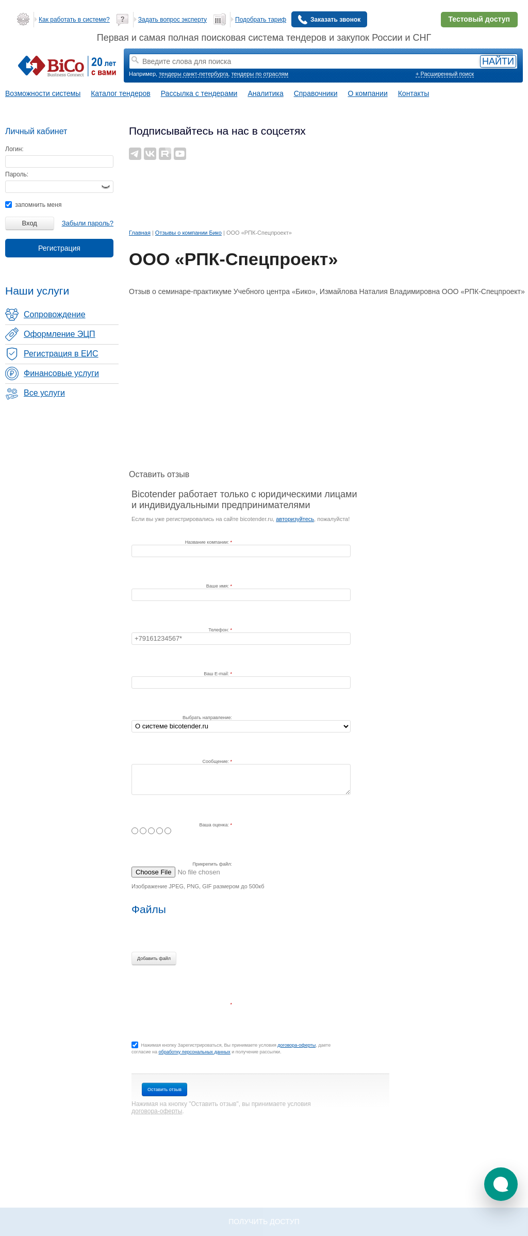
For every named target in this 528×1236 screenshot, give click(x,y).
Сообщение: (216, 761)
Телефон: (219, 629)
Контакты (413, 93)
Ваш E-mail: (217, 673)
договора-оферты (296, 1045)
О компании (368, 93)
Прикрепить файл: (212, 864)
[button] (501, 1184)
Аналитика (265, 93)
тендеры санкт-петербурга (193, 74)
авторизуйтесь (295, 519)
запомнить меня (33, 204)
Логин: (14, 149)
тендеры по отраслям (260, 74)
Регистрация (59, 248)
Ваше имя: (218, 586)
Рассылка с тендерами (199, 93)
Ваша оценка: (215, 824)
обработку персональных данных (194, 1051)
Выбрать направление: (207, 717)
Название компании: (207, 542)
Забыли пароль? (87, 223)
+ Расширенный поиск (445, 74)
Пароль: (16, 174)
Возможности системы (42, 93)
